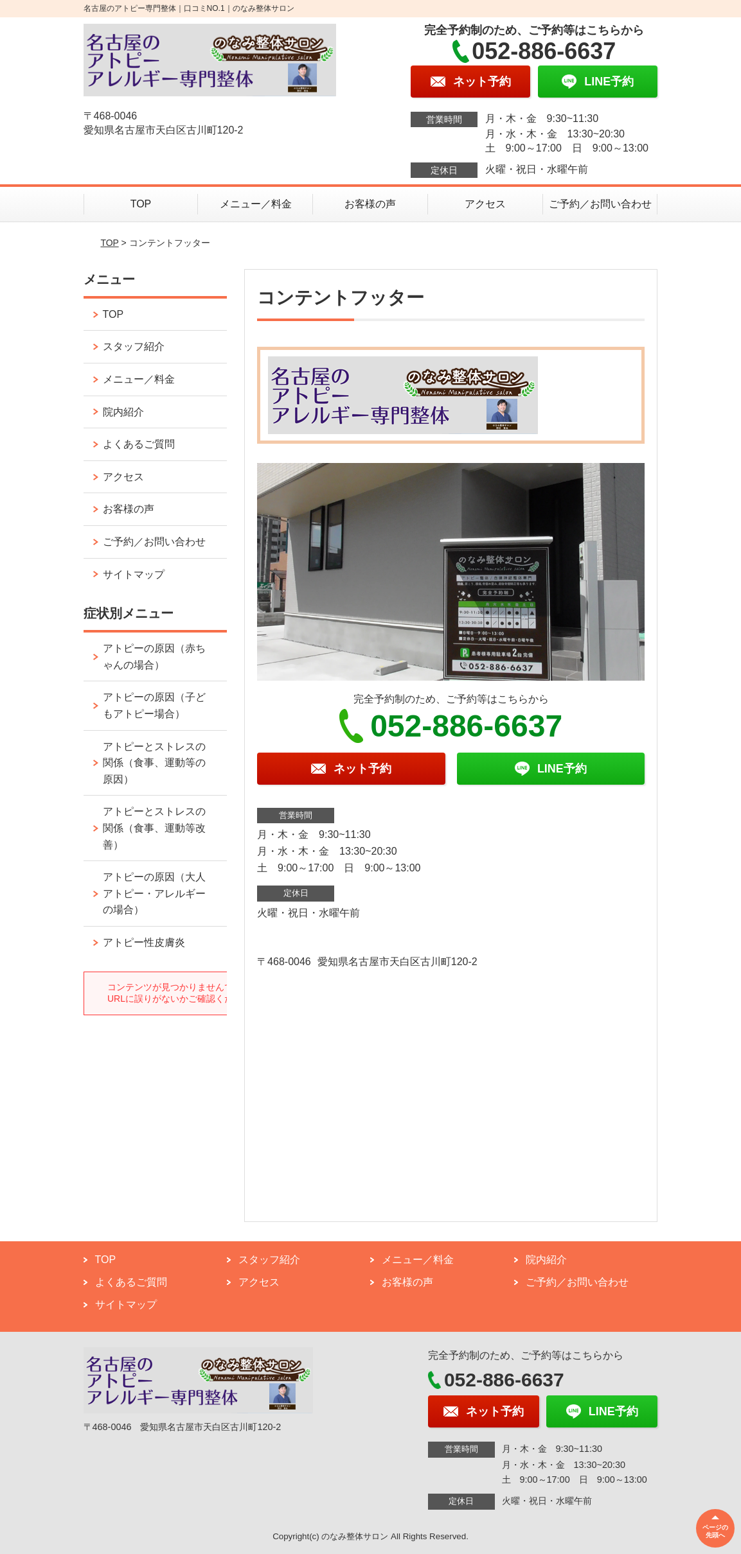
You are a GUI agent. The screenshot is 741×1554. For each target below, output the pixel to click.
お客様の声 (370, 203)
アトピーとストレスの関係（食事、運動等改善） (154, 828)
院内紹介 (123, 411)
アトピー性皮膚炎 (144, 942)
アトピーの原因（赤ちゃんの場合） (154, 656)
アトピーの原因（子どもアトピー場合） (154, 705)
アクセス (485, 203)
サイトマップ (134, 574)
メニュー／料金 (256, 203)
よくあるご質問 (139, 444)
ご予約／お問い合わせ (600, 203)
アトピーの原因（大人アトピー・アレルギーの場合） (154, 893)
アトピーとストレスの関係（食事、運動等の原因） (154, 763)
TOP (141, 203)
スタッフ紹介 (134, 346)
